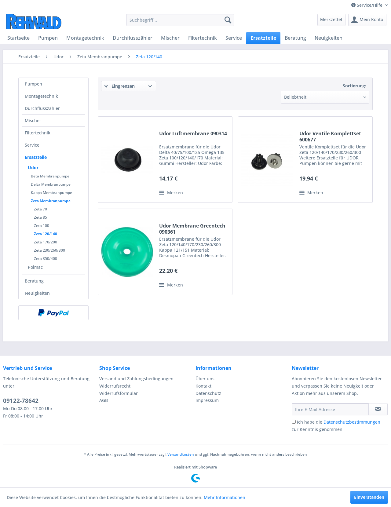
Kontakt (203, 386)
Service (32, 145)
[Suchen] (227, 20)
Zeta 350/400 (45, 258)
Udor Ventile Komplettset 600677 (330, 136)
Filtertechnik (37, 133)
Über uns (205, 378)
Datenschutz (208, 393)
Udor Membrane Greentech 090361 (192, 229)
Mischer (33, 120)
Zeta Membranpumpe (51, 200)
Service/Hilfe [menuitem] (367, 5)
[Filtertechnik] (202, 38)
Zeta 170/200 (45, 242)
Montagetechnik (41, 96)
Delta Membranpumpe (51, 184)
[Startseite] (18, 38)
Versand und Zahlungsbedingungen (136, 378)
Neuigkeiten (37, 293)
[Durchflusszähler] (132, 38)
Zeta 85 (40, 217)
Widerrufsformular (118, 393)
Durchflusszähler (42, 108)
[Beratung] (295, 38)
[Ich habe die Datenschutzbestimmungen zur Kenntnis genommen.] (294, 422)
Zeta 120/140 (45, 233)
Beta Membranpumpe (50, 176)
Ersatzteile (36, 157)
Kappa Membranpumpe (51, 192)
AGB (103, 400)
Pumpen (33, 84)
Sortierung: (354, 86)
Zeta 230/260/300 (49, 250)
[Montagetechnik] (85, 38)
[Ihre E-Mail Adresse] (330, 409)
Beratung (34, 281)
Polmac (35, 267)
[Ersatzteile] (263, 38)
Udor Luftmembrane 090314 (193, 133)
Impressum (207, 400)
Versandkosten (180, 454)
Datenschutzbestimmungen (351, 422)
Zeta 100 (41, 225)
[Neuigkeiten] (328, 38)
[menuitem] (180, 20)
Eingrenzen (119, 86)
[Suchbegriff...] (180, 20)
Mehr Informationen (224, 497)
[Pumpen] (48, 38)
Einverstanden (369, 497)
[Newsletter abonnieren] (378, 409)
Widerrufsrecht (114, 386)
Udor (33, 167)
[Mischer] (170, 38)
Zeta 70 (40, 209)
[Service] (233, 38)
